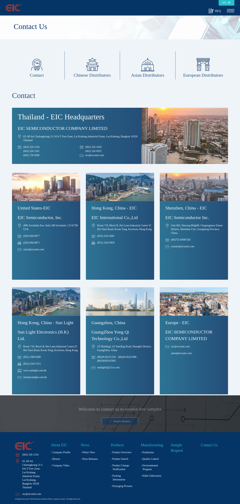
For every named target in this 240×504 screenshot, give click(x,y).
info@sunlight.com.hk (35, 381)
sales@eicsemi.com (33, 253)
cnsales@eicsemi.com (182, 250)
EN (224, 2)
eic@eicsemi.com (94, 157)
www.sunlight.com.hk (34, 374)
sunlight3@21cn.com (108, 371)
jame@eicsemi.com (181, 357)
